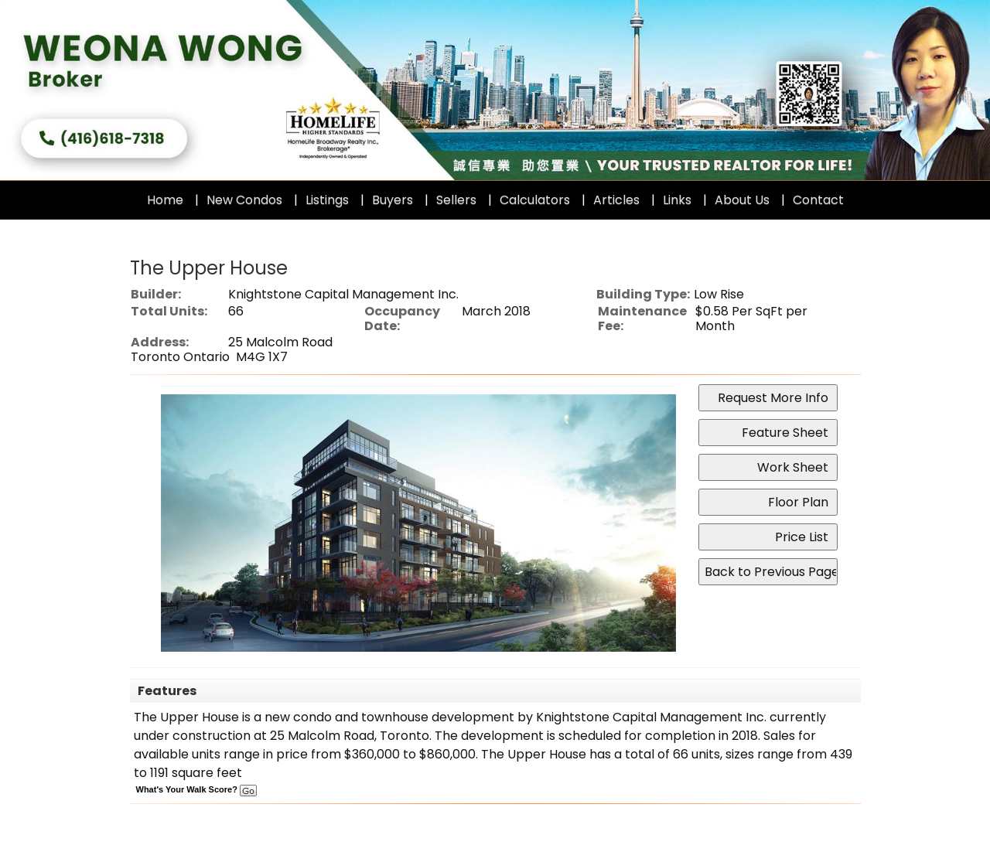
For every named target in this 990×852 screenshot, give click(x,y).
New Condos (244, 200)
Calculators (535, 200)
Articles (616, 200)
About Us (742, 200)
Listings (327, 200)
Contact (818, 200)
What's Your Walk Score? (196, 789)
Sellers (456, 200)
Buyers (392, 200)
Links (677, 200)
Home (165, 200)
